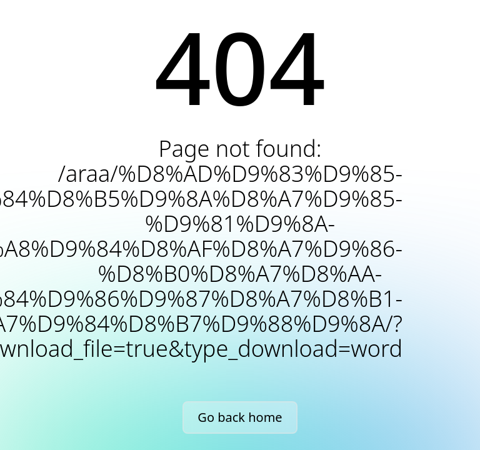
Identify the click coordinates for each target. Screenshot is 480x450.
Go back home (240, 417)
